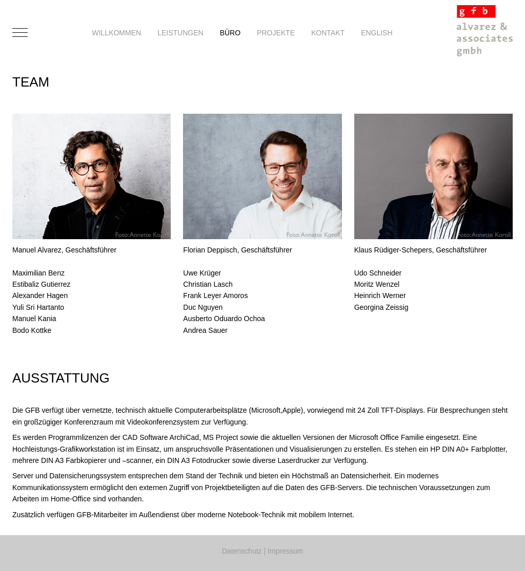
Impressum (285, 551)
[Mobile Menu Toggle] (20, 32)
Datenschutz (242, 551)
